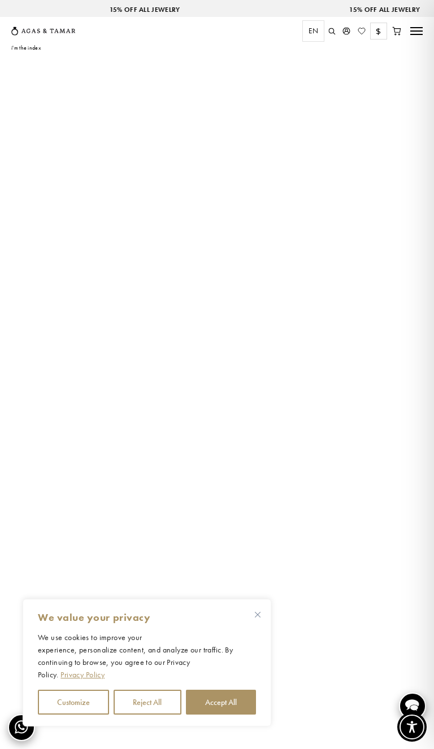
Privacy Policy (82, 674)
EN (313, 31)
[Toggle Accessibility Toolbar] (412, 727)
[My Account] (346, 31)
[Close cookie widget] (257, 614)
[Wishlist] (362, 31)
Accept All (221, 702)
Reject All (147, 702)
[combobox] (310, 31)
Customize (73, 702)
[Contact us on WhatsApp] (21, 727)
